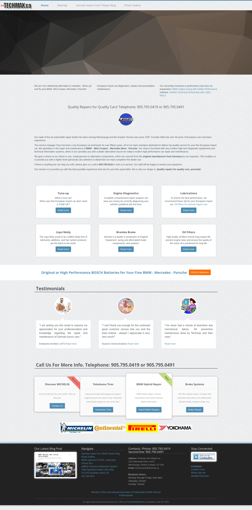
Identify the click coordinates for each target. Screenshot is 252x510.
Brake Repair (194, 409)
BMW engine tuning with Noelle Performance (194, 89)
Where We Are (198, 472)
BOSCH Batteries (200, 272)
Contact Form (198, 469)
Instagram (196, 466)
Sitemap (62, 5)
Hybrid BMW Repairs (148, 409)
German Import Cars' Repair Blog (96, 5)
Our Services (87, 476)
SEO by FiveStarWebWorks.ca (133, 502)
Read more (63, 210)
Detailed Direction (200, 476)
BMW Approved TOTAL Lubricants (98, 460)
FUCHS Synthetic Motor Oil (95, 473)
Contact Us (57, 406)
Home (45, 5)
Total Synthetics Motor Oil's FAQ (97, 469)
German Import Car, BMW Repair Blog (100, 453)
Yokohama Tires (103, 409)
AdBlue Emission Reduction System (99, 466)
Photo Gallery (133, 5)
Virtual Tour (87, 463)
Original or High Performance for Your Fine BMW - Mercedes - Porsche (114, 272)
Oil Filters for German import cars (190, 204)
